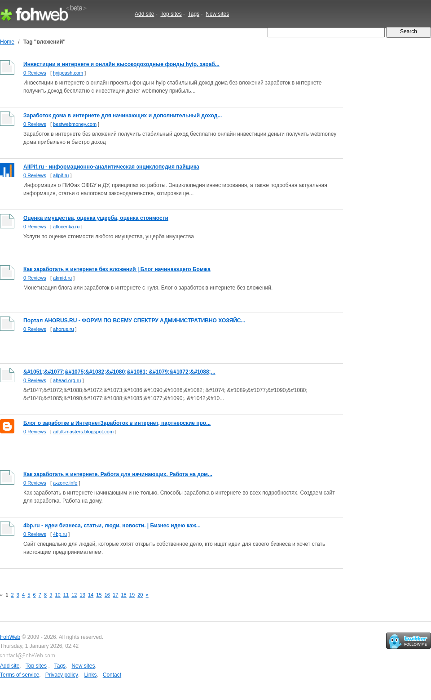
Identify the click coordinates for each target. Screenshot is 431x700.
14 (90, 594)
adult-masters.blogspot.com (83, 431)
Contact (112, 675)
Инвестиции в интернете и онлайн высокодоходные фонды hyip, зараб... (121, 64)
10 (57, 594)
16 (107, 594)
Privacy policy (61, 675)
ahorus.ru (63, 329)
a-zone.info (65, 483)
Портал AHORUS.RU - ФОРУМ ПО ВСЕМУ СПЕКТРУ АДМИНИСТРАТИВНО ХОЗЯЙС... (134, 320)
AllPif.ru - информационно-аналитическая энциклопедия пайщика (111, 167)
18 (123, 594)
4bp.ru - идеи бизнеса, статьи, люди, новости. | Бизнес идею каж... (112, 525)
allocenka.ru (66, 226)
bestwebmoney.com (75, 124)
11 (66, 594)
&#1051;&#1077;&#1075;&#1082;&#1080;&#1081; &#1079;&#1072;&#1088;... (119, 372)
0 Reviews (34, 73)
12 (74, 594)
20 (140, 594)
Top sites (170, 14)
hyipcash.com (68, 73)
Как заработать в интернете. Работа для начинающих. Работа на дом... (117, 474)
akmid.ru (62, 278)
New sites (217, 14)
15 (98, 594)
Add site (144, 14)
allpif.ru (61, 175)
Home (7, 42)
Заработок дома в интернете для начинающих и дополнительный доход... (122, 115)
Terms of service (19, 675)
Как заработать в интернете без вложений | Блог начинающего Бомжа (117, 269)
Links (90, 675)
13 (82, 594)
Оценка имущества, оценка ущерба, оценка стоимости (95, 218)
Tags (193, 14)
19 (132, 594)
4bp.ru (60, 534)
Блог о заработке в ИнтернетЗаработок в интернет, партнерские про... (117, 423)
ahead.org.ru (67, 380)
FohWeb (10, 637)
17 (115, 594)
